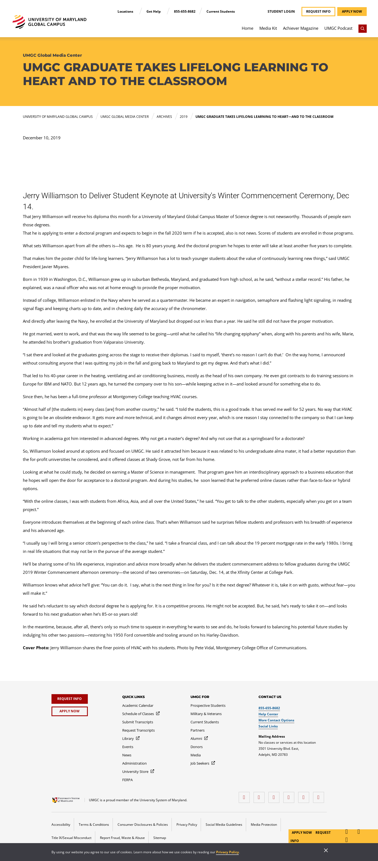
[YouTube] (320, 795)
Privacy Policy (227, 852)
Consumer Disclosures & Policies (143, 824)
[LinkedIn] (260, 795)
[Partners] (198, 730)
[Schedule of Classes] (141, 713)
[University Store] (138, 771)
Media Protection (264, 824)
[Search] (362, 29)
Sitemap (159, 837)
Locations (126, 11)
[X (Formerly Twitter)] (290, 795)
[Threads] (305, 795)
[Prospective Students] (208, 705)
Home (247, 28)
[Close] (326, 850)
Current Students (220, 11)
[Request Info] (69, 699)
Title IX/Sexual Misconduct (71, 837)
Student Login (281, 11)
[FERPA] (127, 779)
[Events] (127, 746)
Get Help (154, 11)
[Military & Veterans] (206, 713)
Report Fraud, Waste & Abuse (122, 837)
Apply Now (302, 832)
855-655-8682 (184, 11)
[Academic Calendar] (137, 705)
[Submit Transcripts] (137, 721)
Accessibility (60, 824)
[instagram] (275, 795)
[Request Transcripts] (138, 730)
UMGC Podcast (338, 28)
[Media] (196, 755)
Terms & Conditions (94, 824)
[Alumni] (199, 738)
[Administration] (134, 763)
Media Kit (268, 28)
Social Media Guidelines (224, 824)
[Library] (131, 738)
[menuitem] (247, 31)
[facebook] (245, 795)
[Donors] (197, 746)
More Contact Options (276, 720)
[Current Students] (205, 721)
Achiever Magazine (300, 28)
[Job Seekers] (203, 763)
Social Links (268, 726)
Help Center (268, 714)
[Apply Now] (69, 711)
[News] (126, 755)
